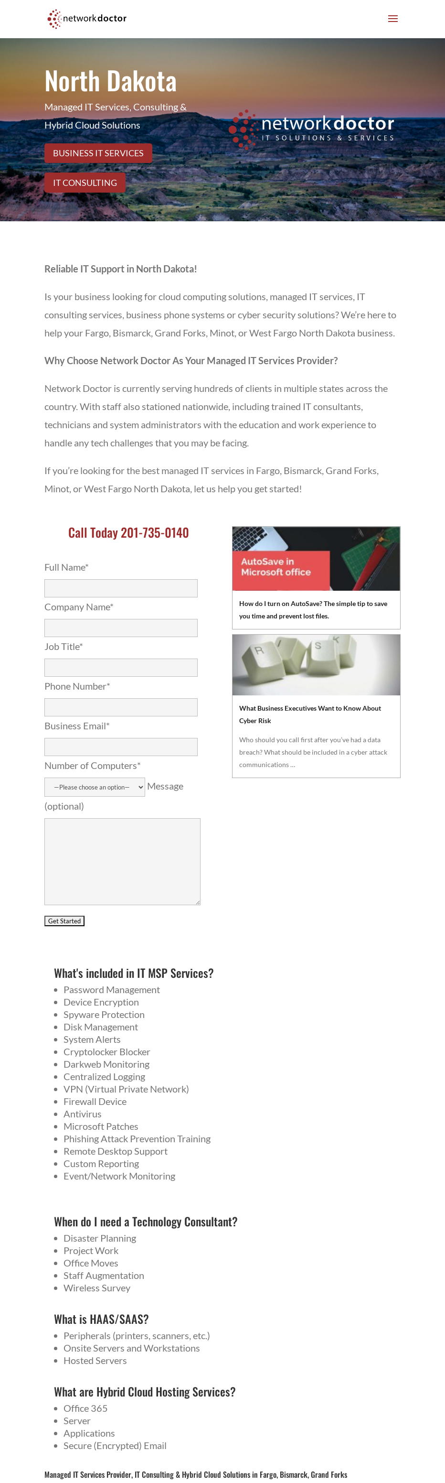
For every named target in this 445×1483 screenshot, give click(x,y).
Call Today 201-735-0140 (128, 532)
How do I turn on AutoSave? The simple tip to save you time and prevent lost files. (313, 609)
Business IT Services (98, 153)
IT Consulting (85, 182)
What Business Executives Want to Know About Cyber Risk (310, 714)
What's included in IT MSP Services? (134, 972)
